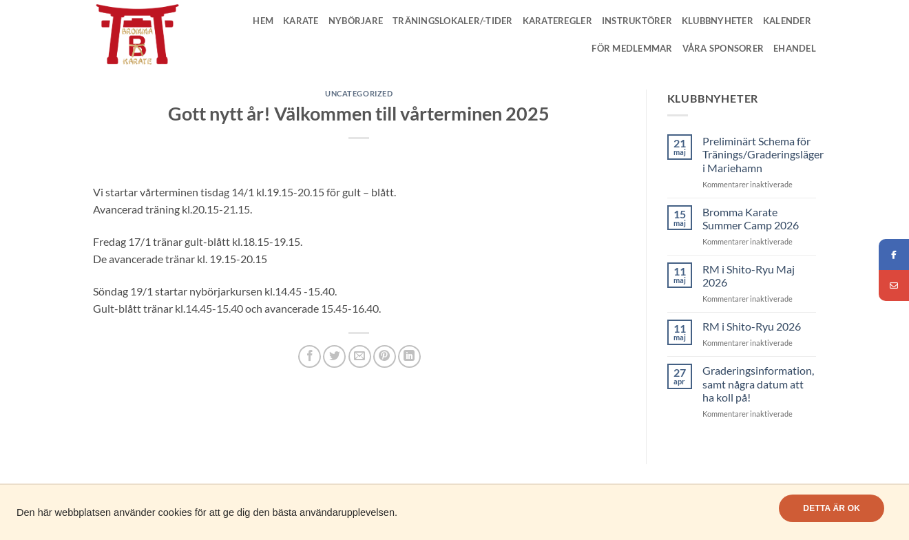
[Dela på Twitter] (334, 356)
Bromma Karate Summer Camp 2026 (750, 218)
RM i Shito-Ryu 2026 (751, 326)
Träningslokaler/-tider (453, 20)
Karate (301, 20)
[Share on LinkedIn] (409, 356)
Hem (263, 20)
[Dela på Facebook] (309, 356)
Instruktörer (637, 20)
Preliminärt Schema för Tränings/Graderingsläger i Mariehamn (763, 154)
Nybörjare (355, 20)
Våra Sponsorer (723, 48)
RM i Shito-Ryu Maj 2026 (748, 275)
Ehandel (794, 48)
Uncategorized (359, 93)
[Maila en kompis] (359, 356)
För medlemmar (632, 48)
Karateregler (557, 20)
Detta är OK (831, 508)
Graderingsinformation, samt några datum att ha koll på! (758, 383)
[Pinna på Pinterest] (384, 356)
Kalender (787, 20)
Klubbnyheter (717, 20)
